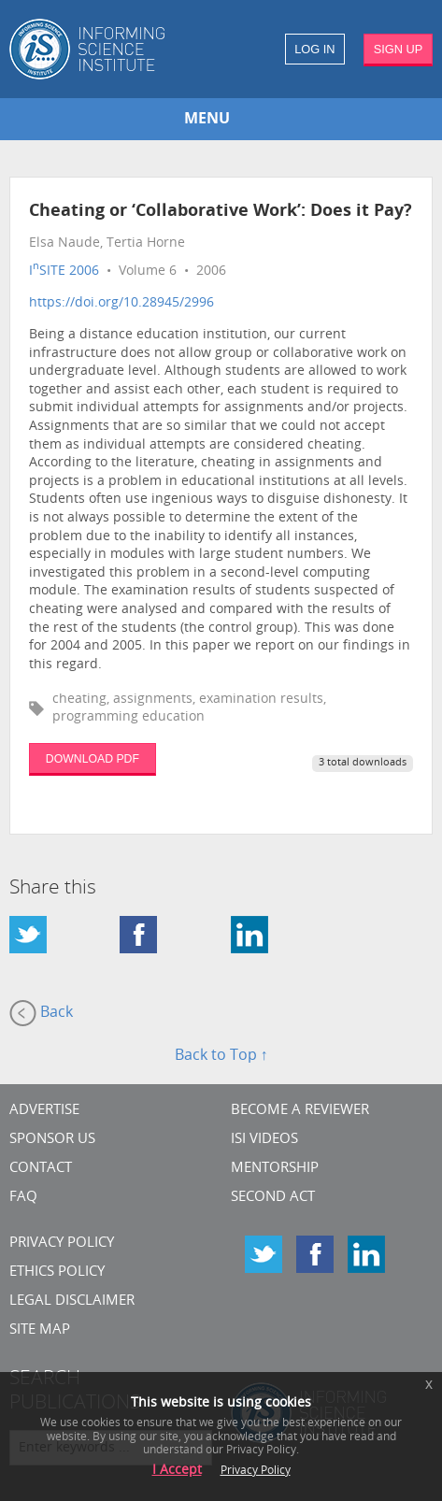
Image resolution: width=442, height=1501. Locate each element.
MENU (207, 119)
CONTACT (40, 1169)
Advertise (44, 1111)
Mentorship (275, 1169)
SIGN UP (398, 49)
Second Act (273, 1198)
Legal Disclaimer (72, 1301)
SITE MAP (39, 1330)
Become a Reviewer (300, 1111)
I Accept (177, 1471)
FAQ (23, 1198)
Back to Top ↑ (221, 1056)
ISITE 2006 (64, 271)
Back (41, 1013)
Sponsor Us (52, 1140)
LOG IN (314, 49)
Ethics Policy (57, 1272)
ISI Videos (264, 1140)
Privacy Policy (61, 1244)
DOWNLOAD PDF (92, 758)
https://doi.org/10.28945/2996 (121, 303)
